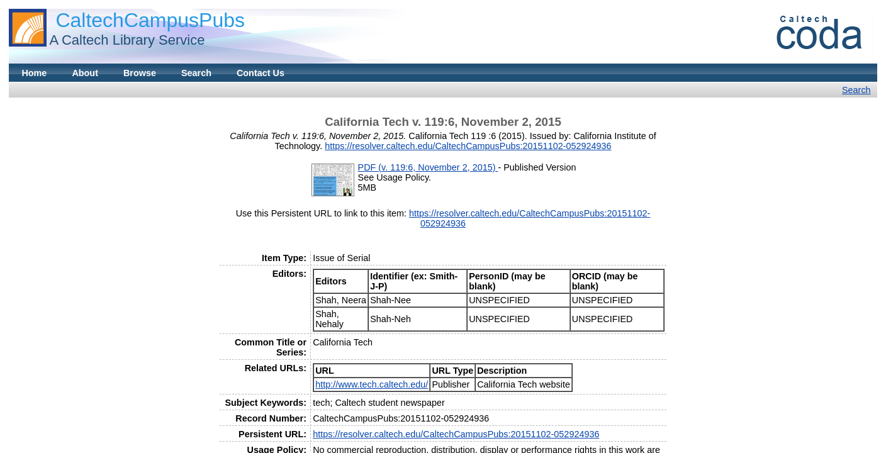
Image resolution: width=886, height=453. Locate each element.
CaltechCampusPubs (150, 20)
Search (196, 73)
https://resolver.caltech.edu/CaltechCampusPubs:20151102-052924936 (468, 146)
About (85, 73)
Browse (139, 73)
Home (34, 73)
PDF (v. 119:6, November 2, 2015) (428, 167)
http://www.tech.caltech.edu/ (371, 384)
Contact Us (260, 73)
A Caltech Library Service (127, 40)
